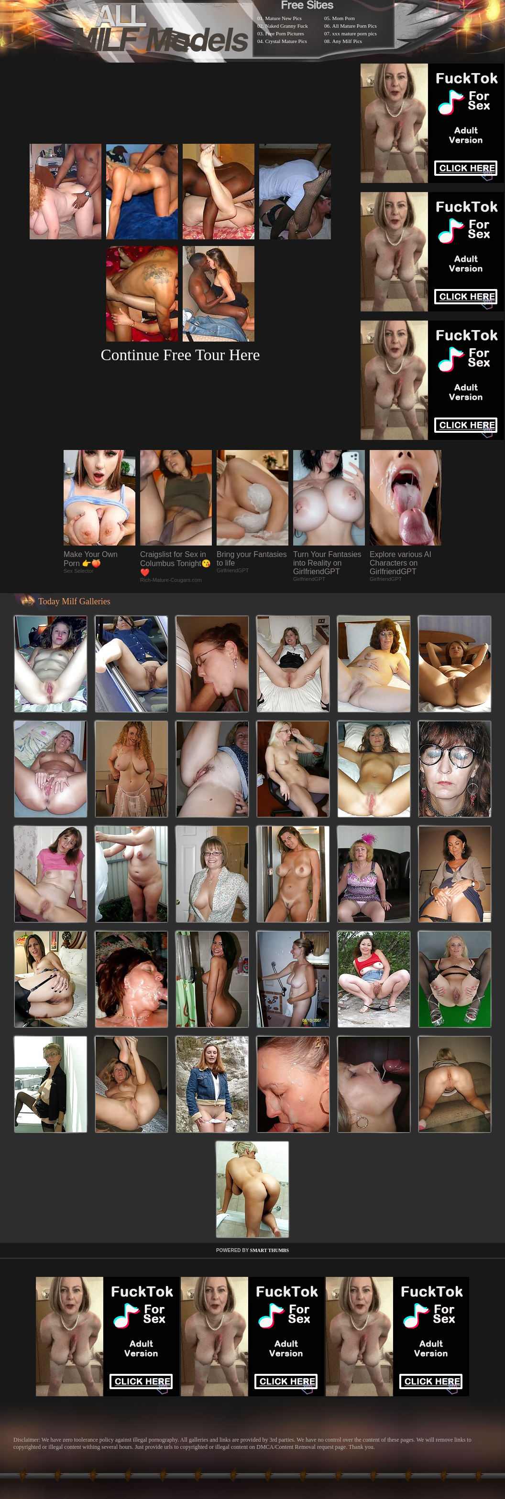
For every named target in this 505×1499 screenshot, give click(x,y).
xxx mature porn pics (354, 33)
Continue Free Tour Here (180, 355)
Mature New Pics (283, 18)
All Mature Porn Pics (354, 26)
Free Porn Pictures (284, 33)
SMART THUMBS (269, 1250)
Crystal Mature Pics (286, 41)
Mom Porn (343, 18)
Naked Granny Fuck (286, 26)
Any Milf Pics (347, 41)
